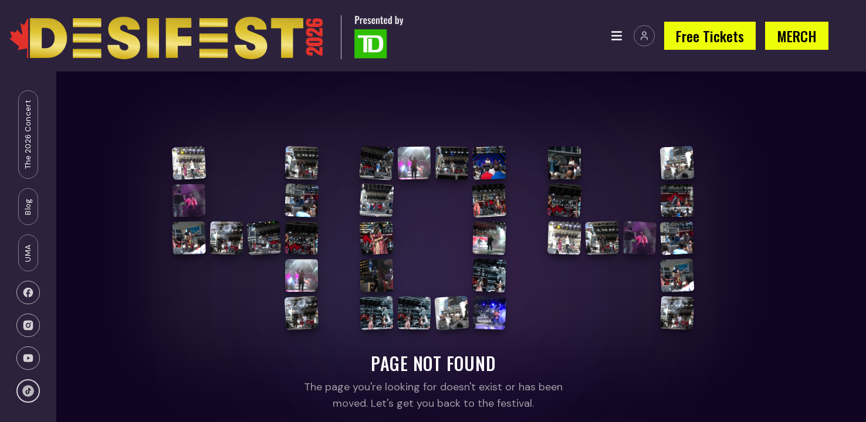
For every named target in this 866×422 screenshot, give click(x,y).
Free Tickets (710, 35)
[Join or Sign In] (644, 35)
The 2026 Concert (28, 134)
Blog (28, 206)
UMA (28, 253)
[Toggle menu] (616, 35)
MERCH (797, 35)
